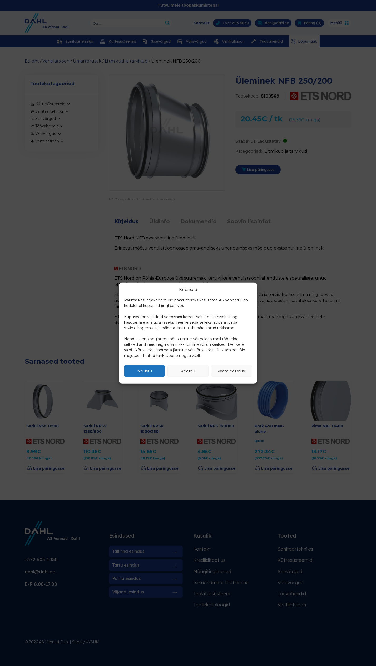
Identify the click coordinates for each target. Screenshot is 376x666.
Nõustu (144, 370)
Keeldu (188, 370)
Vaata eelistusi (231, 370)
